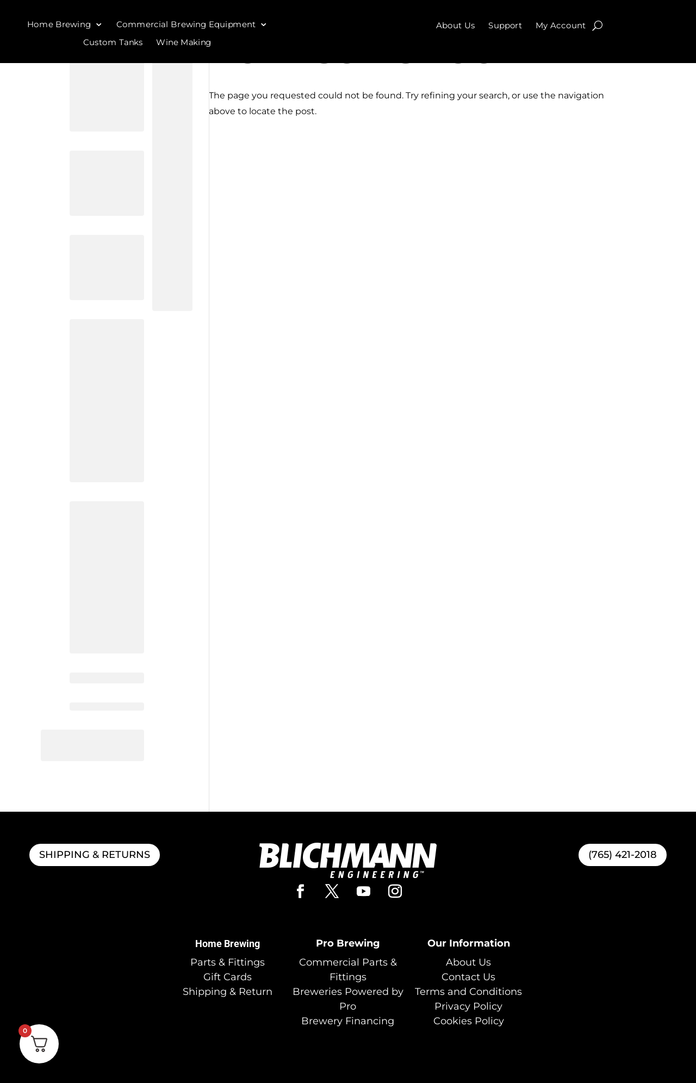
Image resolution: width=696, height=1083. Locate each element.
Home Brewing (59, 24)
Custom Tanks (113, 42)
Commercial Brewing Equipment (186, 24)
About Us (455, 25)
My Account (561, 25)
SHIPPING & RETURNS (94, 855)
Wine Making (184, 42)
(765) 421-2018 (622, 855)
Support (505, 25)
